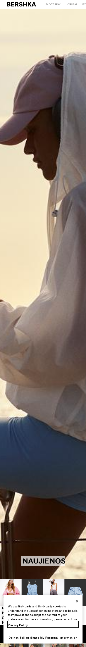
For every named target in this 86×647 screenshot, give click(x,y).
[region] (43, 619)
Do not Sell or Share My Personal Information (43, 638)
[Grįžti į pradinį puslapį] (21, 4)
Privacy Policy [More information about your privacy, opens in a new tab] (18, 625)
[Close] (77, 601)
